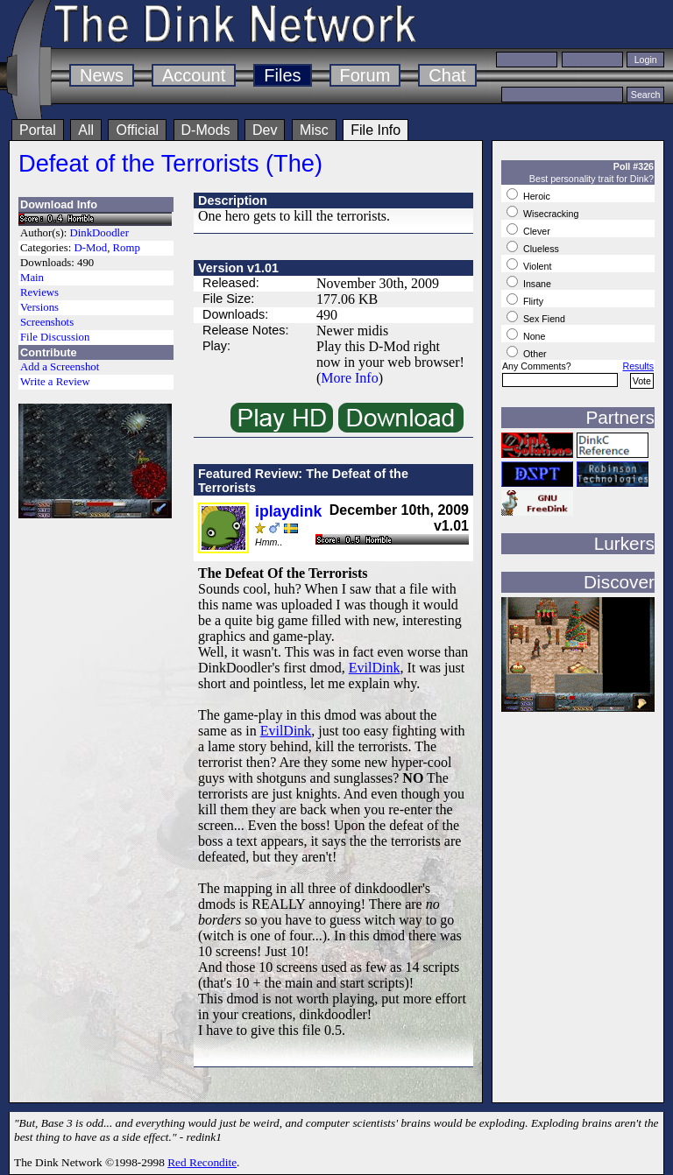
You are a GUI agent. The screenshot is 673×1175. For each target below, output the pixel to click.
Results (638, 366)
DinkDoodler (100, 233)
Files (282, 75)
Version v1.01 (238, 268)
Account (193, 75)
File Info (375, 130)
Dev (264, 130)
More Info (349, 377)
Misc (314, 130)
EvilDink (374, 667)
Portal (37, 130)
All (86, 130)
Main (32, 277)
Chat (447, 75)
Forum (365, 75)
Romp (126, 248)
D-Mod (90, 248)
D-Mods (205, 130)
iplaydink (288, 511)
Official (137, 130)
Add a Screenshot (59, 367)
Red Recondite (202, 1162)
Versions (39, 307)
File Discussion (54, 337)
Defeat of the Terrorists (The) (170, 163)
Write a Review (55, 382)
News (102, 75)
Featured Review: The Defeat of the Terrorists (303, 481)
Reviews (39, 292)
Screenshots (47, 322)
